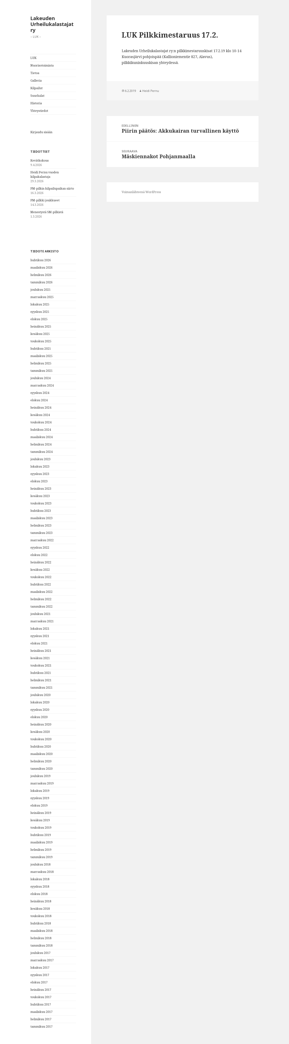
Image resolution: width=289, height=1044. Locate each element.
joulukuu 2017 (40, 953)
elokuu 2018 (39, 894)
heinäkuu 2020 (40, 724)
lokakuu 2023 (39, 466)
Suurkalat (37, 96)
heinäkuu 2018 (40, 901)
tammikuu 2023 (41, 533)
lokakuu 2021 (39, 629)
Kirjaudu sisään (41, 132)
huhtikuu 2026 (40, 260)
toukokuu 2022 (40, 577)
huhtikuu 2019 (40, 835)
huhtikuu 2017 (40, 1004)
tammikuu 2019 (41, 857)
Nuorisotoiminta (42, 65)
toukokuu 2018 (40, 916)
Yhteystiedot (39, 111)
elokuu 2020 (39, 717)
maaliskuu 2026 (41, 267)
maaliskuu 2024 (41, 437)
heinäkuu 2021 (40, 651)
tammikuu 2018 (41, 945)
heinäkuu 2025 (40, 326)
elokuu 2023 (39, 481)
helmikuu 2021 (40, 680)
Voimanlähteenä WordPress (141, 192)
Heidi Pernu (150, 91)
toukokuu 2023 (40, 503)
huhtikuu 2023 (40, 511)
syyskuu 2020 (39, 710)
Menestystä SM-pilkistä (46, 212)
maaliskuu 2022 (41, 592)
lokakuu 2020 (39, 702)
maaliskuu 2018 (41, 931)
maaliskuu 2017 (41, 1012)
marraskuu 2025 (42, 297)
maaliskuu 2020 (41, 754)
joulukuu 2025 (40, 290)
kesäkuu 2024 (40, 415)
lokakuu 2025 (39, 304)
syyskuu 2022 (39, 547)
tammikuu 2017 (41, 1026)
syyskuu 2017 (39, 975)
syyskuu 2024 (39, 393)
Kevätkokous (39, 160)
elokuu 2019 (39, 805)
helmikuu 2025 (40, 363)
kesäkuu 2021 (40, 658)
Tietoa (34, 73)
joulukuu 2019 (40, 776)
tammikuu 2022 (41, 606)
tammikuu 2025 (41, 371)
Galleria (36, 80)
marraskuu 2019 (42, 783)
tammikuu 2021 (41, 687)
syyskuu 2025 (39, 312)
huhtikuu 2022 (40, 584)
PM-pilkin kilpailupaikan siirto (52, 188)
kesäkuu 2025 (40, 334)
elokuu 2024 (39, 400)
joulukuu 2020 (40, 695)
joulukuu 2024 (40, 378)
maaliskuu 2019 (41, 842)
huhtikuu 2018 (40, 923)
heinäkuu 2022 (40, 562)
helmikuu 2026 (40, 275)
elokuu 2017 (39, 982)
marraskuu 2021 (42, 621)
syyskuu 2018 (39, 886)
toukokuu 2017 (40, 997)
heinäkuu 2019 (40, 813)
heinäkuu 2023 (40, 489)
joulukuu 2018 (40, 864)
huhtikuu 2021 (40, 673)
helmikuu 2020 (40, 761)
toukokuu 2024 (40, 422)
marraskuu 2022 (42, 540)
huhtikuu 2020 (40, 746)
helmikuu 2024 (40, 444)
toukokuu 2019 (40, 828)
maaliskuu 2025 (41, 356)
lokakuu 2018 (39, 879)
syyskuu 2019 (39, 798)
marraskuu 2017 (42, 960)
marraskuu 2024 (42, 385)
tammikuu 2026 (41, 282)
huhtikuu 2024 (40, 430)
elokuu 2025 (39, 319)
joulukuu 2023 (40, 459)
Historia (36, 103)
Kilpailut (36, 88)
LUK (33, 58)
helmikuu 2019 (40, 850)
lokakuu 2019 (39, 791)
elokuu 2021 (39, 643)
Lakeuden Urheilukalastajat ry (52, 24)
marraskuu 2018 (42, 872)
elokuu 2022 (39, 555)
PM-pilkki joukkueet (45, 200)
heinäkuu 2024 (40, 407)
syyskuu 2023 (39, 474)
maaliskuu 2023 (41, 518)
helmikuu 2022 (40, 599)
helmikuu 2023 (40, 525)
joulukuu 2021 (40, 614)
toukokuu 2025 (40, 341)
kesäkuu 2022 (40, 570)
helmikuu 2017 (40, 1019)
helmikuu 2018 (40, 938)
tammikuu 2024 (41, 452)
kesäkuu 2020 (40, 732)
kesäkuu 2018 (40, 909)
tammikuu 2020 (41, 769)
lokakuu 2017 (39, 968)
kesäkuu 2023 (40, 496)
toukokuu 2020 (40, 739)
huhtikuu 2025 (40, 349)
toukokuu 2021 (40, 665)
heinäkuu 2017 (40, 990)
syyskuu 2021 (39, 636)
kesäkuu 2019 (40, 820)
